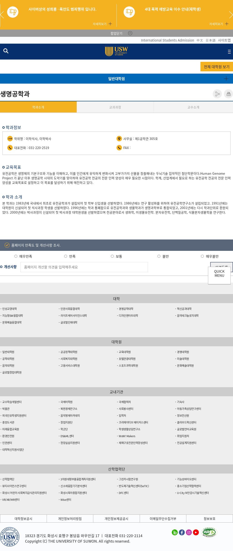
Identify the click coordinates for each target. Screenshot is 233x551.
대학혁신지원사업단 (13, 450)
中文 (199, 40)
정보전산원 (183, 416)
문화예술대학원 (185, 366)
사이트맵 (224, 40)
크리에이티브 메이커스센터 (133, 422)
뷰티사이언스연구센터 (14, 486)
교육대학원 (125, 352)
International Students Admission (167, 40)
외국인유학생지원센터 (14, 416)
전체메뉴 (229, 51)
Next (231, 14)
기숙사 (180, 402)
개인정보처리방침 (70, 518)
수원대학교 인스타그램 (189, 532)
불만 (165, 256)
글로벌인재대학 (69, 322)
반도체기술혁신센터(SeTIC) (134, 486)
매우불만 (212, 256)
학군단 (64, 429)
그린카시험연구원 (128, 479)
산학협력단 (8, 479)
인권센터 (7, 443)
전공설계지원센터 (186, 443)
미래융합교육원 (10, 429)
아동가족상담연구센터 (189, 409)
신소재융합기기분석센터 (74, 486)
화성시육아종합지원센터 (74, 493)
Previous (3, 14)
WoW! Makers (127, 436)
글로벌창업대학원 (11, 372)
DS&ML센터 (67, 436)
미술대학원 (183, 359)
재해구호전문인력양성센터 (133, 443)
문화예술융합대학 (11, 322)
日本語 (210, 40)
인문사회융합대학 (70, 309)
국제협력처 (125, 402)
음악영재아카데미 (70, 416)
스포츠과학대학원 (128, 366)
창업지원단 (67, 422)
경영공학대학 (126, 309)
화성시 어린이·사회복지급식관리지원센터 (24, 493)
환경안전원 (8, 436)
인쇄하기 (228, 93)
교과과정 (115, 107)
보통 (119, 256)
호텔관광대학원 (127, 359)
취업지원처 (183, 436)
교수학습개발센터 (11, 402)
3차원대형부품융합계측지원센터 (78, 479)
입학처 (122, 416)
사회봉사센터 (126, 409)
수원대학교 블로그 (175, 532)
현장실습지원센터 (70, 443)
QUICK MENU (219, 273)
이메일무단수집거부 (163, 518)
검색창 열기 (5, 50)
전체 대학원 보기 (217, 66)
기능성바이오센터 (186, 479)
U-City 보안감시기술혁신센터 (193, 493)
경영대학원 (183, 352)
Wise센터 (66, 500)
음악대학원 (8, 366)
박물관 (6, 409)
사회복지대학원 (69, 359)
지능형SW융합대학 (12, 316)
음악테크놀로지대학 (188, 316)
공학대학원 (8, 359)
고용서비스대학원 (70, 366)
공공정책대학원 (69, 352)
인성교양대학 (9, 309)
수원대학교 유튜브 (196, 532)
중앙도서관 (8, 422)
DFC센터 (124, 493)
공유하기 (217, 93)
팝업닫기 (116, 33)
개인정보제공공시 (116, 518)
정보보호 (209, 518)
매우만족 (25, 256)
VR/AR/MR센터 (10, 500)
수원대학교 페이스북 (182, 532)
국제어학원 (67, 402)
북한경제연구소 (69, 409)
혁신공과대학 (184, 309)
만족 (72, 256)
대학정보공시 (23, 518)
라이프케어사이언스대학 (74, 316)
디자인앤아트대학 (128, 316)
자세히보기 (99, 24)
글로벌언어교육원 (186, 429)
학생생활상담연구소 (129, 429)
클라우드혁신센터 (186, 422)
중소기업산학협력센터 (189, 486)
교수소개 (193, 107)
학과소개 (38, 107)
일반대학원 (116, 78)
